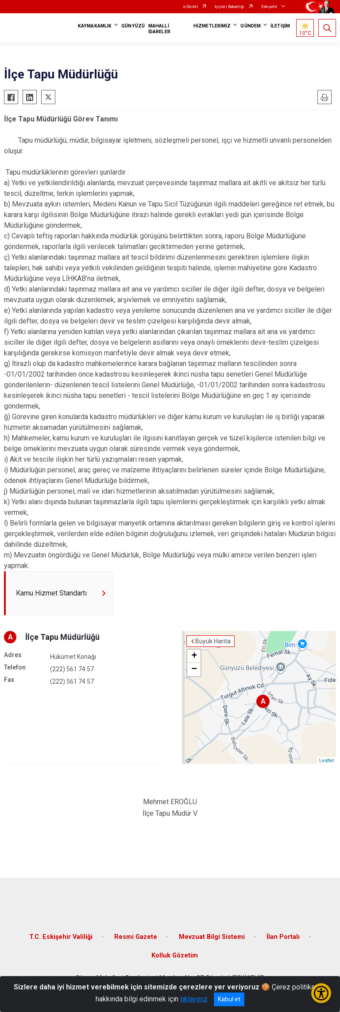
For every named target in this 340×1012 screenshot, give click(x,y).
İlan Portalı (283, 937)
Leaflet (326, 760)
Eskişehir (269, 6)
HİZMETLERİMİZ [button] (212, 26)
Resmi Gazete (135, 937)
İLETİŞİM (280, 26)
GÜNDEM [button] (250, 26)
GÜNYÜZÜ (133, 26)
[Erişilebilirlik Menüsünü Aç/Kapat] (321, 993)
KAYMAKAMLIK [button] (95, 26)
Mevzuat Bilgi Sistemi (212, 937)
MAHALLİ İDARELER (159, 29)
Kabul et (229, 999)
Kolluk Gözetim (174, 955)
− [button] (194, 669)
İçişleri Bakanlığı (229, 6)
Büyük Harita (213, 641)
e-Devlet (190, 6)
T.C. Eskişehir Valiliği (61, 937)
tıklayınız (194, 999)
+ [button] (194, 656)
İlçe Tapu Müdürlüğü (62, 637)
